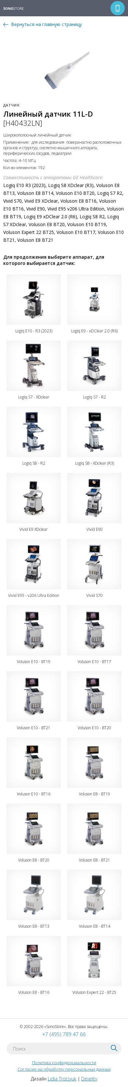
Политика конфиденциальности (64, 1062)
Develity (89, 1079)
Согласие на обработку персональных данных (64, 1069)
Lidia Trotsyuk (62, 1079)
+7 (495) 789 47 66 (64, 1034)
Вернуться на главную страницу (46, 24)
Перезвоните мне (117, 8)
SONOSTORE (17, 9)
